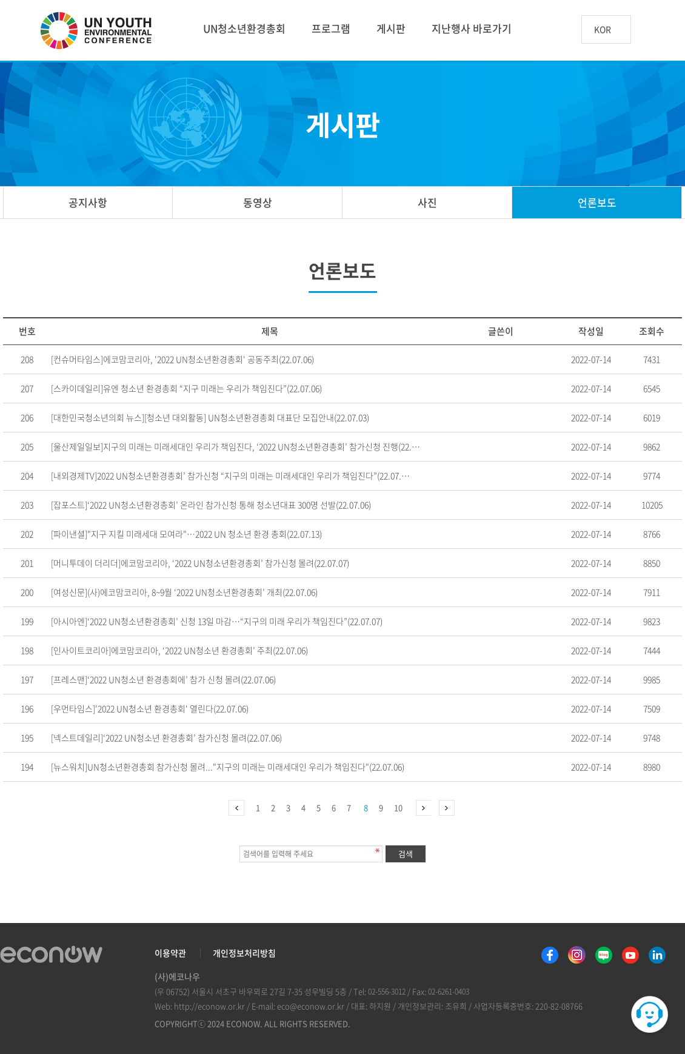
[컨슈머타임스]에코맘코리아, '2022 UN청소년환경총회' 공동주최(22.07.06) (182, 359)
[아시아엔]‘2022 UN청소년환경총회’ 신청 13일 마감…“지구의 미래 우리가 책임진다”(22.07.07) (217, 621)
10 (398, 807)
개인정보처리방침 (244, 953)
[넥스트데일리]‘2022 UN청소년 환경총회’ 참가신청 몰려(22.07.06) (166, 737)
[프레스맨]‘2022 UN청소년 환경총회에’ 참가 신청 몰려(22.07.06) (163, 679)
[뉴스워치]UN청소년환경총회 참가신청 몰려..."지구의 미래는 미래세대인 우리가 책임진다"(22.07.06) (227, 766)
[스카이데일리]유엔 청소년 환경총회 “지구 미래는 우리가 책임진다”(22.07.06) (186, 388)
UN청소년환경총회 (244, 28)
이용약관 (170, 953)
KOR (602, 30)
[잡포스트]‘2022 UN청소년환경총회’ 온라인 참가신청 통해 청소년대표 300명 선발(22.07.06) (211, 504)
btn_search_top (650, 29)
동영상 (257, 202)
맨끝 (447, 808)
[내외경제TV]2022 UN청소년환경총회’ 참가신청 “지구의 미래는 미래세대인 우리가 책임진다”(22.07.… (230, 475)
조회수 (651, 331)
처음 (236, 808)
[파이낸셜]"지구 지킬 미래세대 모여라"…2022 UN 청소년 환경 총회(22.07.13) (186, 534)
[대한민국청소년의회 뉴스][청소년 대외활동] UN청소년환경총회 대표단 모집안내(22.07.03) (210, 417)
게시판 (391, 28)
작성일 (591, 331)
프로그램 (331, 28)
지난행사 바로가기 (472, 28)
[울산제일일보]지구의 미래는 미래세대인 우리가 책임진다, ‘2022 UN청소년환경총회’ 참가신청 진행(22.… (235, 446)
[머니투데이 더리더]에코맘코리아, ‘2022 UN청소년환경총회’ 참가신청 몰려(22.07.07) (200, 563)
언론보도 (597, 202)
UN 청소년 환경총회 (101, 31)
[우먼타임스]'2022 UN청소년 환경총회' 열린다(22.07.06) (150, 708)
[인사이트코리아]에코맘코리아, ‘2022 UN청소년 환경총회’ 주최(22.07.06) (179, 650)
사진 (427, 202)
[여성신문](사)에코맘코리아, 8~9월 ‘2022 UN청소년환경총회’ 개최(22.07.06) (184, 592)
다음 (423, 808)
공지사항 (87, 202)
